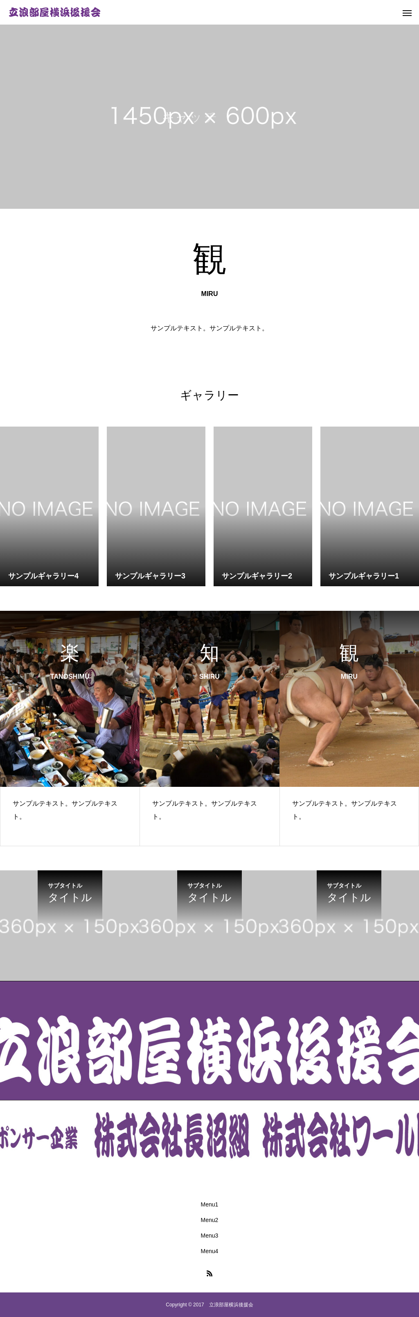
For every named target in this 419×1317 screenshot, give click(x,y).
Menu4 (210, 1251)
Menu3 (210, 1235)
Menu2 (210, 1220)
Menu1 (210, 1204)
